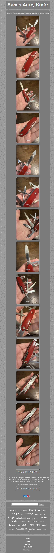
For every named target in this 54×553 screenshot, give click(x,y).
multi (44, 525)
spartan (11, 529)
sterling (35, 521)
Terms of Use (27, 550)
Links (28, 541)
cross (25, 531)
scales (38, 518)
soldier (19, 510)
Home (28, 538)
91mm (25, 510)
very (18, 525)
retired (12, 511)
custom (30, 531)
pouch (33, 518)
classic (39, 529)
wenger (15, 513)
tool (39, 510)
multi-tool (42, 514)
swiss (44, 517)
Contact (28, 544)
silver (29, 521)
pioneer (42, 521)
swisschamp (21, 518)
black (44, 510)
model (36, 514)
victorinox (21, 528)
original (45, 529)
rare (32, 524)
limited (32, 510)
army (25, 524)
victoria (22, 521)
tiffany (22, 514)
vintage (29, 513)
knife (11, 517)
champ (28, 518)
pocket (15, 521)
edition (32, 529)
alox (38, 524)
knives (12, 525)
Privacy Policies (28, 547)
